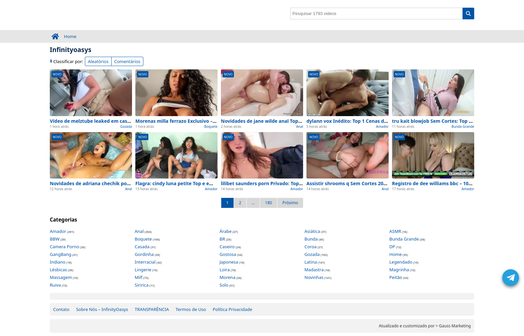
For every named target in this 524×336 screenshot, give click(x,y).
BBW (54, 239)
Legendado (400, 262)
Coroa (310, 247)
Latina (310, 262)
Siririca (141, 285)
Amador (382, 126)
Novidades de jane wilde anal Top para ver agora (277, 121)
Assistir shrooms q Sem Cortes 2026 (347, 183)
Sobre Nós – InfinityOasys (102, 309)
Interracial (145, 262)
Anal (299, 126)
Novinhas (313, 277)
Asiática (312, 231)
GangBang (61, 254)
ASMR (395, 231)
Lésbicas (58, 270)
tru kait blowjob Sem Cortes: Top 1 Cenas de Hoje (449, 121)
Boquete (211, 126)
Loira (225, 270)
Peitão (395, 277)
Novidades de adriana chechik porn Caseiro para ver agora (117, 183)
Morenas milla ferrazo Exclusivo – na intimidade (190, 121)
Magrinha (399, 270)
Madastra (314, 270)
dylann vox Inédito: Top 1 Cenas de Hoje (352, 121)
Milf (138, 277)
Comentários (127, 61)
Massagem (61, 277)
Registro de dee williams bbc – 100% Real (439, 183)
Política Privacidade (232, 309)
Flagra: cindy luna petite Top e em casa (180, 183)
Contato (61, 309)
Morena (227, 277)
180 (268, 203)
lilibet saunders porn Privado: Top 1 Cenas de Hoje (279, 183)
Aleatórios (98, 61)
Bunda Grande (462, 126)
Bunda (311, 239)
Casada (142, 247)
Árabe (226, 231)
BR (222, 239)
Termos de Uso (191, 309)
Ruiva (55, 285)
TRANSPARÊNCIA (152, 309)
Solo (224, 285)
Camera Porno (64, 247)
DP (392, 247)
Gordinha (144, 254)
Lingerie (143, 270)
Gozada (126, 126)
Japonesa (229, 262)
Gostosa (228, 254)
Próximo (290, 203)
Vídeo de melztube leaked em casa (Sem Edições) (106, 121)
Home (70, 36)
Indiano (58, 262)
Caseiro (227, 247)
